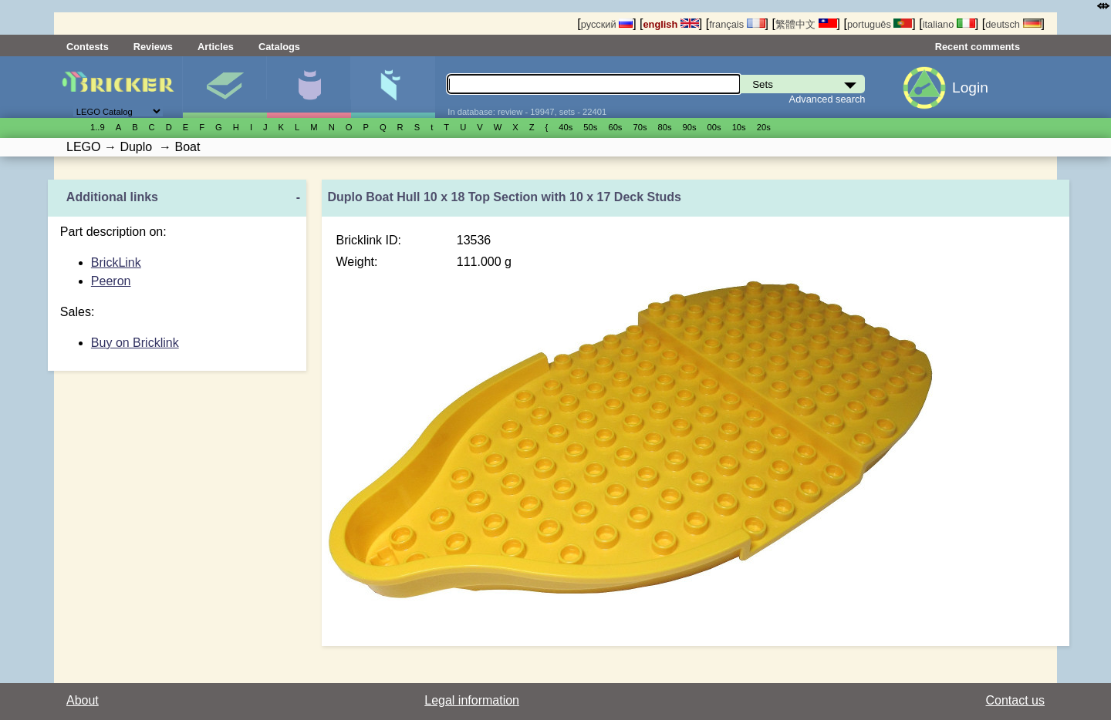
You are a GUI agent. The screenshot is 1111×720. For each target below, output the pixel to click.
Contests (87, 46)
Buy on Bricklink (135, 342)
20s (764, 127)
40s (565, 127)
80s (665, 127)
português (879, 24)
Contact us (1015, 700)
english (671, 24)
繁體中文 (806, 24)
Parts (392, 87)
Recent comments (977, 46)
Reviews (153, 46)
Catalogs (279, 46)
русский (607, 24)
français (737, 24)
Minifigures (308, 87)
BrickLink (116, 262)
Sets (224, 87)
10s (739, 127)
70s (640, 127)
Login (970, 87)
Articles (216, 46)
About (82, 700)
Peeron (111, 281)
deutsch (1013, 24)
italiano (949, 24)
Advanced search (827, 99)
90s (690, 127)
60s (615, 127)
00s (714, 127)
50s (590, 127)
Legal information (471, 700)
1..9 (97, 127)
